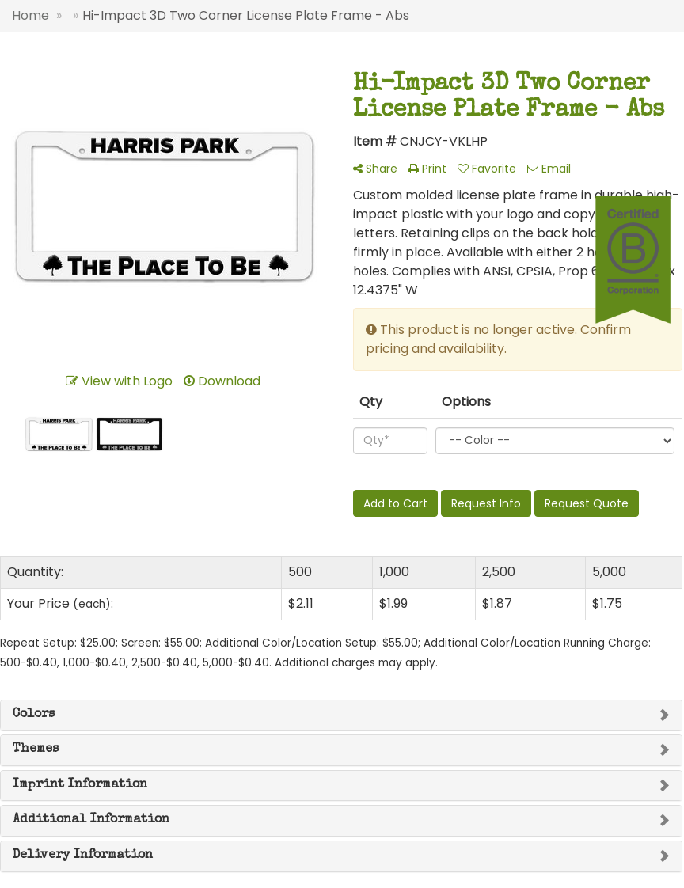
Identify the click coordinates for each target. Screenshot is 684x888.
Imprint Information (80, 785)
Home (30, 15)
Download (222, 381)
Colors (34, 714)
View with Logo (119, 381)
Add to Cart (395, 503)
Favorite (487, 168)
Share (375, 168)
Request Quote (587, 503)
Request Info (486, 503)
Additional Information (91, 820)
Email (549, 168)
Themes (36, 749)
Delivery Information (83, 855)
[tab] (341, 715)
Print (427, 168)
